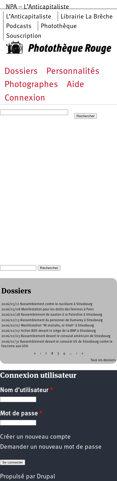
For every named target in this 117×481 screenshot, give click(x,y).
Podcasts (19, 26)
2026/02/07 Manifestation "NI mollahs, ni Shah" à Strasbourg (47, 325)
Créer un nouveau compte (35, 437)
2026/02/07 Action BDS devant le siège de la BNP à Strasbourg (48, 331)
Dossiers (21, 71)
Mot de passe (21, 414)
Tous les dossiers (103, 360)
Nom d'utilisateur (26, 390)
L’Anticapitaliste (28, 17)
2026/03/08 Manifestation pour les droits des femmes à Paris (47, 309)
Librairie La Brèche (87, 17)
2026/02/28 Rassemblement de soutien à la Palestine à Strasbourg (51, 314)
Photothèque (59, 26)
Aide (75, 84)
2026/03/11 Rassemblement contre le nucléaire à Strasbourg (46, 304)
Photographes (31, 84)
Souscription (23, 36)
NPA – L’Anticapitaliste (37, 7)
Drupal (46, 477)
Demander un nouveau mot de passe (51, 447)
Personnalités (72, 71)
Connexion (24, 98)
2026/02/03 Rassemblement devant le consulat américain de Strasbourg (55, 336)
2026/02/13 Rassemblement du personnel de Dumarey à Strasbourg (52, 320)
